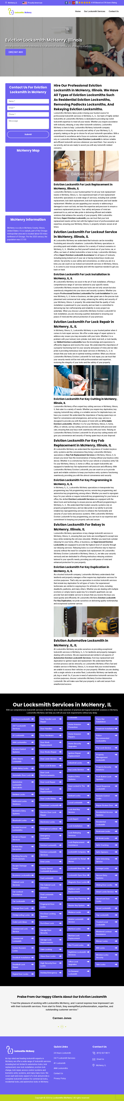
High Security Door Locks (48, 964)
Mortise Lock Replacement (74, 937)
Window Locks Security (102, 956)
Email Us (100, 1059)
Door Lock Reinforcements (47, 773)
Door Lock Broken (48, 766)
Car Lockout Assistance (18, 893)
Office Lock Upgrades (73, 963)
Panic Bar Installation (101, 720)
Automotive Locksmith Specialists (17, 785)
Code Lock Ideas (20, 922)
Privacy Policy (60, 1078)
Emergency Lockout (48, 829)
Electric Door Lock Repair (48, 813)
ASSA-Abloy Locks (20, 768)
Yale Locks (100, 964)
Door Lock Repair (47, 782)
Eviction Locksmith (48, 845)
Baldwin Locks (19, 794)
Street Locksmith (103, 908)
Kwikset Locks (74, 796)
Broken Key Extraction (17, 847)
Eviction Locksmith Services (48, 853)
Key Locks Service (76, 770)
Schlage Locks (102, 868)
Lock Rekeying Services (74, 834)
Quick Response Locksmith (103, 787)
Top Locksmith (102, 915)
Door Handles (46, 729)
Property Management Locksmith (102, 757)
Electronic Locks (47, 822)
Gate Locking (46, 949)
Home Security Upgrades (74, 745)
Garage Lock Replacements (46, 941)
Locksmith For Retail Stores (77, 860)
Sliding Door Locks (104, 885)
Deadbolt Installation (21, 957)
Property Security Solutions (103, 768)
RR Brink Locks (102, 838)
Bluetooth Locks (20, 820)
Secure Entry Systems (101, 876)
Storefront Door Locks (103, 900)
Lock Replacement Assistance (76, 843)
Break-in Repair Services (19, 838)
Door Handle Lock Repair (48, 720)
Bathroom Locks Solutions (20, 802)
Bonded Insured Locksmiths (19, 828)
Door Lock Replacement (46, 790)
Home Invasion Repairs (74, 735)
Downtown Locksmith (49, 805)
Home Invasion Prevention (74, 725)
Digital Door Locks (20, 974)
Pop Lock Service (103, 748)
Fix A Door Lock (47, 923)
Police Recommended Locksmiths (102, 738)
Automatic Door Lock (22, 775)
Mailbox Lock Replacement (74, 890)
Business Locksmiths (22, 875)
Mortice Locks (74, 929)
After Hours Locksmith (18, 760)
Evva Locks (45, 862)
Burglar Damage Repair (20, 867)
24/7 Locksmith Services (19, 727)
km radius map (28, 181)
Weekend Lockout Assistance (104, 932)
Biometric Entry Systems (19, 812)
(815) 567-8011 (15, 52)
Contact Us (114, 11)
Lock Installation (75, 826)
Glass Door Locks (47, 956)
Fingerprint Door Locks (47, 905)
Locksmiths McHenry (62, 1098)
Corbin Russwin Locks (19, 949)
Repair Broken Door (104, 805)
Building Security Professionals (20, 857)
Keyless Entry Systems (74, 777)
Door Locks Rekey (48, 799)
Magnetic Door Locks (77, 882)
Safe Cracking (102, 845)
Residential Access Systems (104, 813)
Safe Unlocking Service (102, 860)
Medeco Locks (74, 912)
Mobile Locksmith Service (75, 920)
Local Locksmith (75, 803)
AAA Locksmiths (20, 742)
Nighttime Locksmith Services (77, 953)
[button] (58, 1026)
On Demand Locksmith (73, 972)
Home (78, 11)
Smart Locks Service (105, 892)
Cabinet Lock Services (18, 883)
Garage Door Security (45, 931)
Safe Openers (102, 852)
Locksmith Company (77, 852)
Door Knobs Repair (48, 752)
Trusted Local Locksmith (102, 923)
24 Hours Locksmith (21, 719)
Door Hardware (47, 735)
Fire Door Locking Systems (48, 915)
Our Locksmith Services (94, 11)
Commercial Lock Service (20, 930)
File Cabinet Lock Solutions (47, 886)
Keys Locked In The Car (76, 787)
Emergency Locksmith (45, 837)
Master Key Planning (77, 898)
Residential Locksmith (101, 823)
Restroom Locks (103, 831)
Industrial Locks (75, 763)
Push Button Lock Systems (103, 778)
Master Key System (76, 905)
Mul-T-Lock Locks (75, 945)
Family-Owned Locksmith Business (49, 869)
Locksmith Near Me (76, 868)
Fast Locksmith (46, 878)
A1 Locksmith (18, 735)
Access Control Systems (19, 750)
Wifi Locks (100, 948)
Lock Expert (73, 819)
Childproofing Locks (21, 915)
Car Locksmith (19, 901)
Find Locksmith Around (46, 895)
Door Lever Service (48, 759)
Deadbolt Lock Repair (19, 965)
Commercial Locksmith (18, 939)
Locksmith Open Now (77, 875)
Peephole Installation (105, 729)
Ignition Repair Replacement (74, 754)
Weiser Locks (102, 941)
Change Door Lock (20, 908)
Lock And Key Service (74, 810)
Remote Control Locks (103, 797)
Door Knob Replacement (46, 743)
